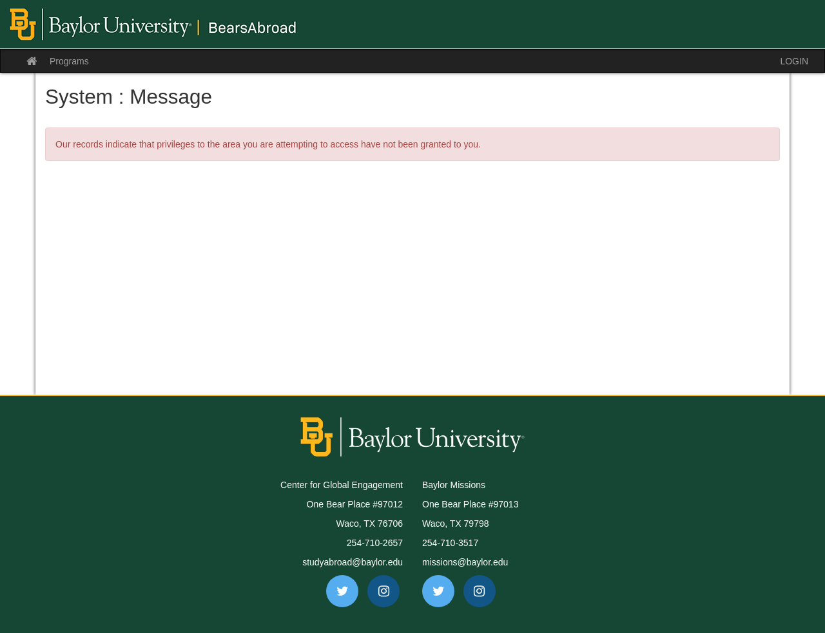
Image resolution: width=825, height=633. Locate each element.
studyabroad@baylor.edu (352, 562)
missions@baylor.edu (465, 562)
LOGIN (794, 61)
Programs (69, 61)
